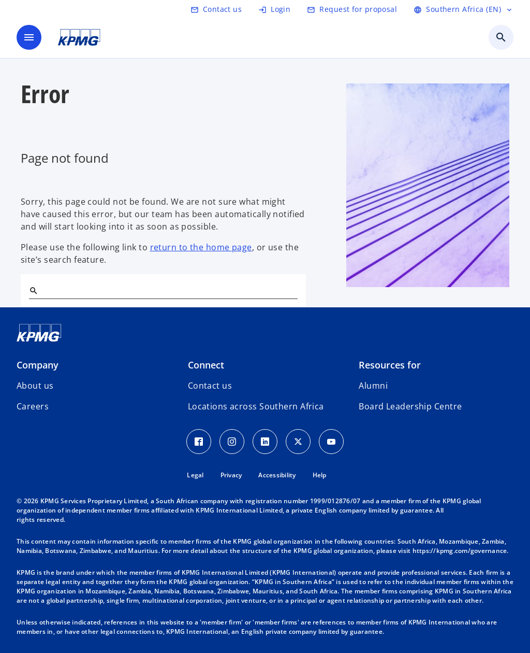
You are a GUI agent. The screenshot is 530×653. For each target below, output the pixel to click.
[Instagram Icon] (231, 441)
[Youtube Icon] (331, 441)
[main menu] (29, 37)
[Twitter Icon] (298, 441)
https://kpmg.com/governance (460, 550)
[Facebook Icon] (198, 441)
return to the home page (201, 247)
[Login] (274, 9)
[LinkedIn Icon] (265, 441)
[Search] (33, 290)
